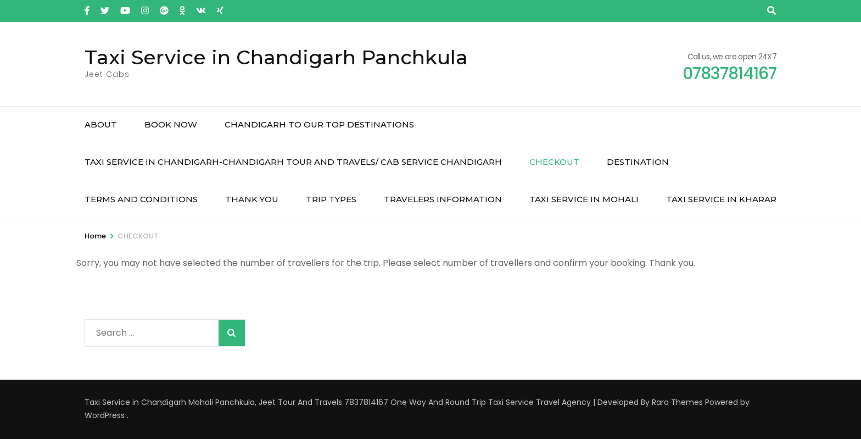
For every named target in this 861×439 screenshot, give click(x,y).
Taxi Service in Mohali (584, 199)
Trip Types (331, 199)
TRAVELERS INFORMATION (443, 199)
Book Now (170, 124)
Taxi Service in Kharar (721, 199)
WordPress (105, 415)
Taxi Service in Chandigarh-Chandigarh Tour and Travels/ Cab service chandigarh (293, 162)
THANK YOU (251, 199)
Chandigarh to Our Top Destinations (319, 124)
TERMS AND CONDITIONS (141, 199)
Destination (638, 162)
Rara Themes (677, 402)
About (101, 124)
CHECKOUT (554, 162)
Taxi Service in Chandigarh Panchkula (276, 57)
